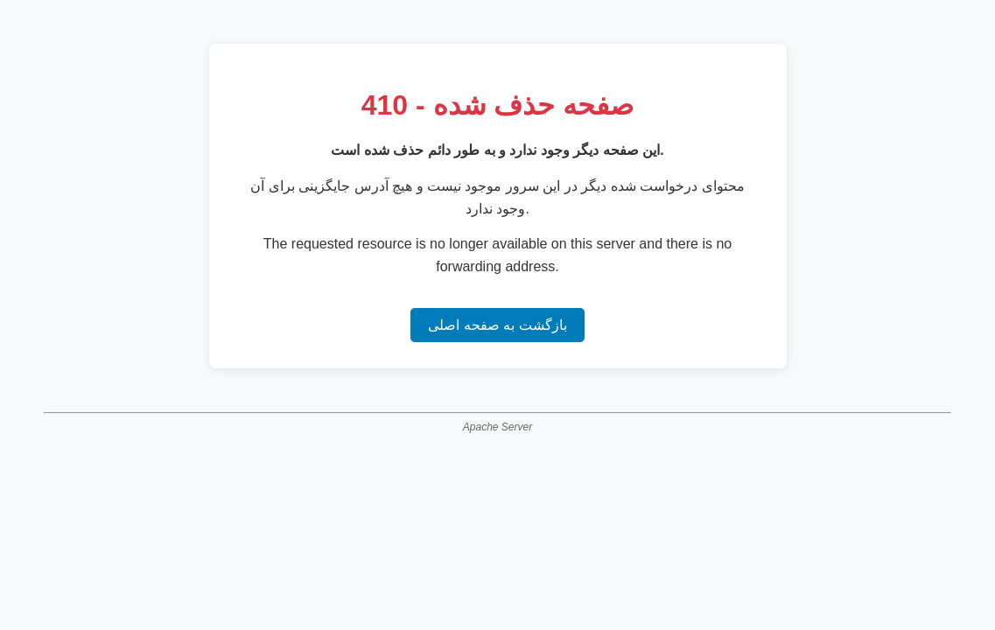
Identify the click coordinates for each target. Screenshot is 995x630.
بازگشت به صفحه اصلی (497, 325)
